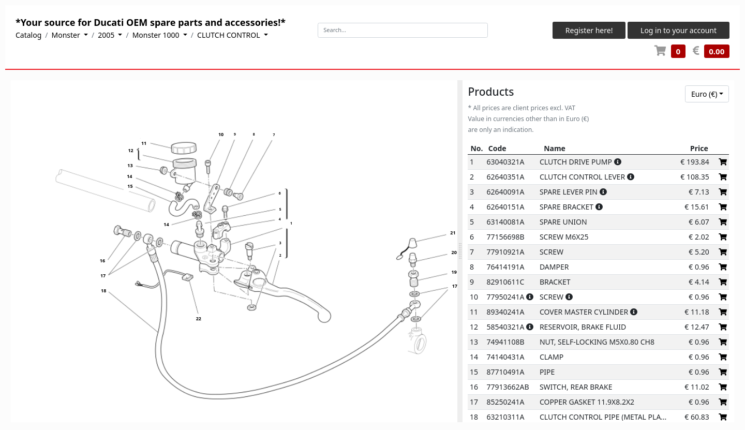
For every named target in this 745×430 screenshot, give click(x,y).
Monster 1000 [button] (157, 35)
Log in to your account (678, 30)
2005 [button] (107, 35)
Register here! (589, 30)
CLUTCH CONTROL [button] (229, 35)
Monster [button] (67, 35)
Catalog (28, 35)
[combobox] (707, 94)
